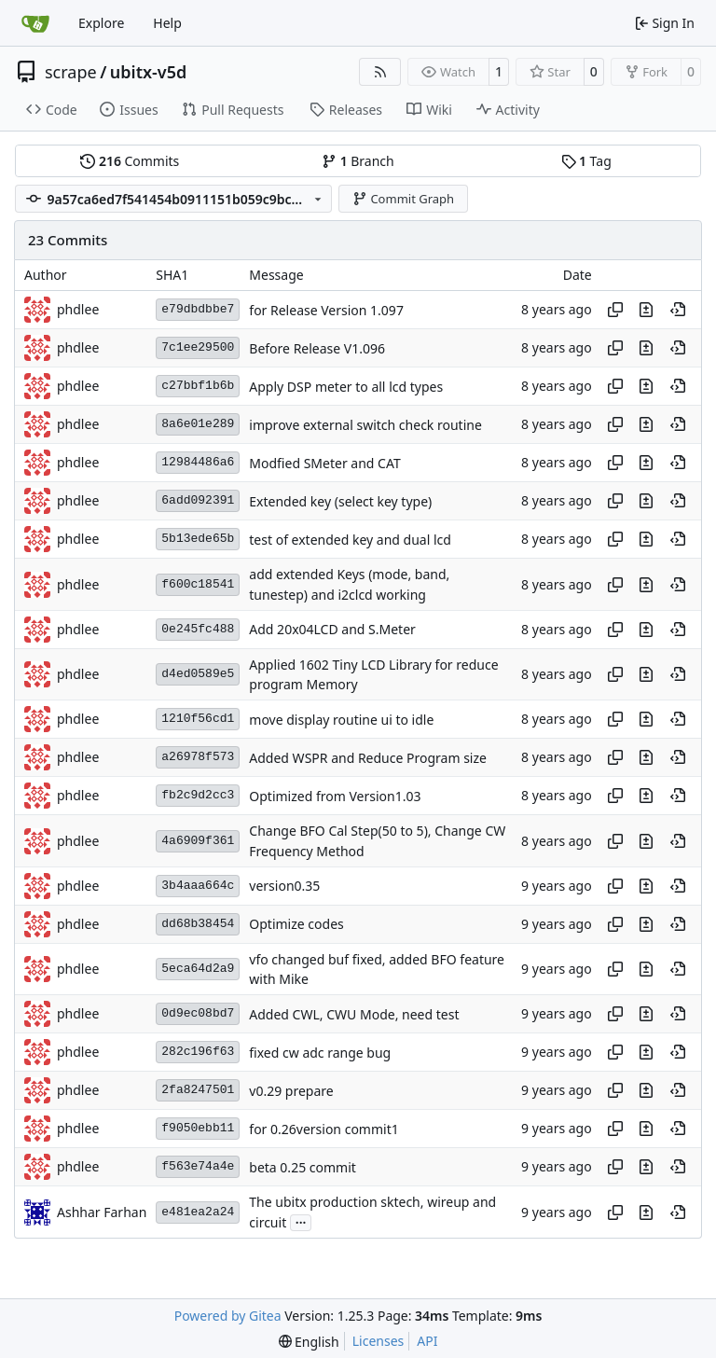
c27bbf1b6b (197, 386)
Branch (358, 161)
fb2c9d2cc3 (197, 795)
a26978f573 (197, 757)
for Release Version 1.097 (326, 310)
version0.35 (284, 886)
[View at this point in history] (678, 310)
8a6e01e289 (197, 424)
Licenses (378, 1341)
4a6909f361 (197, 841)
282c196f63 (197, 1052)
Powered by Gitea (228, 1315)
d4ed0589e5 (197, 674)
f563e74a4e (197, 1166)
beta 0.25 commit (302, 1167)
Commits (129, 161)
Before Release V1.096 (317, 348)
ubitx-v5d (148, 71)
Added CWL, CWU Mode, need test (354, 1014)
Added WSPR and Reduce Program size (368, 758)
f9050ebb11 (197, 1128)
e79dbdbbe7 (197, 309)
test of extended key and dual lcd (350, 539)
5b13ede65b (197, 539)
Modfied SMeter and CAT (324, 463)
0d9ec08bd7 (197, 1013)
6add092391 (197, 500)
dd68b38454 (197, 924)
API (427, 1341)
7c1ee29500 (197, 347)
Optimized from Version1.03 (334, 796)
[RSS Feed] (380, 72)
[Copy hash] (615, 310)
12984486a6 (197, 462)
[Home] (35, 23)
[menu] (309, 1342)
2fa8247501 (197, 1090)
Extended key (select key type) (340, 501)
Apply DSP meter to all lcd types (346, 386)
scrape (71, 71)
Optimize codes (296, 925)
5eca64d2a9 (197, 969)
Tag (586, 161)
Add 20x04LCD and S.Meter (332, 630)
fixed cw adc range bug (320, 1052)
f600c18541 (197, 584)
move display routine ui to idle (341, 719)
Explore (101, 23)
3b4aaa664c (197, 886)
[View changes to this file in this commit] (646, 310)
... (301, 1220)
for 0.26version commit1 (323, 1129)
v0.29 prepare (291, 1091)
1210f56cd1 (197, 719)
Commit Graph (403, 198)
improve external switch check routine (365, 425)
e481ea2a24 (197, 1212)
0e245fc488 (197, 629)
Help (167, 23)
